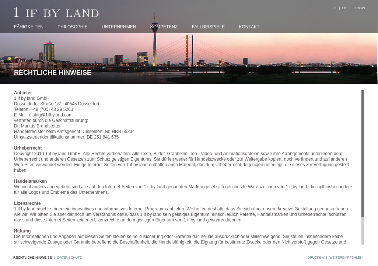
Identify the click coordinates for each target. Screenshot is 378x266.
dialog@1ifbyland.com (51, 115)
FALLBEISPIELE (208, 26)
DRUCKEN (315, 257)
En (344, 8)
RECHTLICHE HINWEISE (32, 257)
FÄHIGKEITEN (28, 26)
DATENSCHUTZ (69, 257)
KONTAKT (249, 26)
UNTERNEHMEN (119, 26)
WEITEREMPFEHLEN (346, 257)
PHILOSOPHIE (72, 26)
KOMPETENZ (164, 26)
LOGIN (360, 8)
